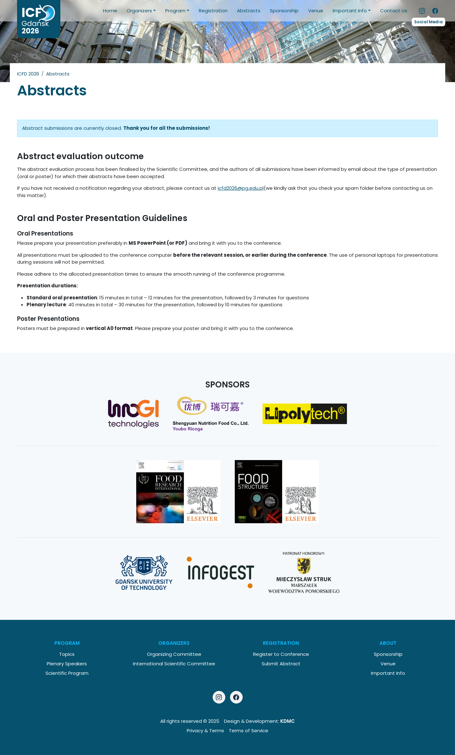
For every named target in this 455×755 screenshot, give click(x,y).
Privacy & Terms (205, 730)
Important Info (350, 10)
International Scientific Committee (174, 663)
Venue (315, 10)
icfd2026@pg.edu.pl (241, 188)
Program (175, 10)
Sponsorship (284, 10)
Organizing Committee (174, 654)
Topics (67, 654)
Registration (213, 10)
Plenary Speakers (67, 663)
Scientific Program (67, 673)
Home (110, 10)
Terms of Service (248, 730)
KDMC (287, 721)
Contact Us (393, 10)
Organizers (139, 10)
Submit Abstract (281, 663)
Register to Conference (281, 654)
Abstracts (248, 10)
